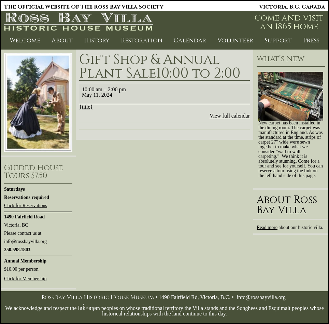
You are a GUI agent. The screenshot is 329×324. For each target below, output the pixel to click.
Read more (267, 227)
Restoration (141, 40)
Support (278, 40)
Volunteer (235, 40)
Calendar (190, 40)
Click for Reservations (25, 205)
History (97, 40)
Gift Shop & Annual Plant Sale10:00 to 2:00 (159, 67)
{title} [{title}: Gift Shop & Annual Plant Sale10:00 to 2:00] (86, 107)
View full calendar (230, 116)
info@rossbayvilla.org (261, 297)
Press (311, 40)
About (62, 40)
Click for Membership (25, 278)
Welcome (25, 40)
